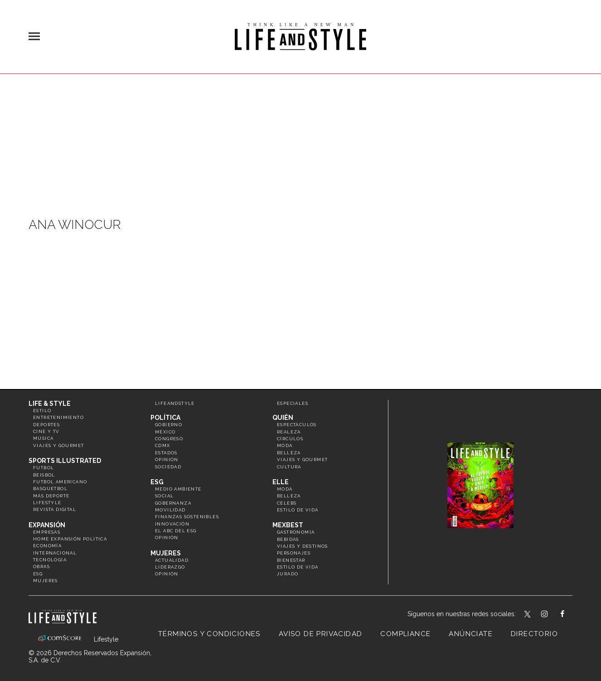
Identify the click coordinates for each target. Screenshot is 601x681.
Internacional (55, 552)
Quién (282, 417)
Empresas (46, 532)
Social (164, 495)
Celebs (286, 503)
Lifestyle (47, 502)
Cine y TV (46, 431)
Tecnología (50, 559)
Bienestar (291, 560)
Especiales (292, 403)
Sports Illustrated (65, 460)
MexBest (287, 525)
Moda (285, 445)
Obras (41, 566)
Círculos (290, 438)
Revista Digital (54, 509)
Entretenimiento (58, 417)
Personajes (293, 552)
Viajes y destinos (302, 546)
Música (43, 438)
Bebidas (288, 539)
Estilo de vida (298, 509)
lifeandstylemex (552, 615)
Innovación (172, 523)
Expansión (47, 525)
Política (165, 417)
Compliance (405, 634)
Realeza (289, 431)
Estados (166, 452)
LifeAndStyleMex (570, 615)
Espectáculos (297, 424)
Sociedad (168, 466)
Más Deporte (51, 495)
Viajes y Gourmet (58, 445)
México (165, 431)
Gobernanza (173, 503)
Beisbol (44, 474)
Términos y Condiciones (209, 634)
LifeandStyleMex (528, 615)
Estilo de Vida (298, 566)
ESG (38, 573)
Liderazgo (170, 566)
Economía (47, 545)
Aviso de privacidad (321, 634)
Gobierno (168, 424)
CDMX (162, 445)
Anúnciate (471, 634)
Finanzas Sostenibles (187, 516)
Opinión (167, 459)
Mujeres (45, 580)
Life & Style (50, 403)
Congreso (169, 438)
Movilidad (170, 509)
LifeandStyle (175, 403)
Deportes (46, 424)
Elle (280, 482)
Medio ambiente (178, 488)
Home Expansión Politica (70, 538)
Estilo (42, 410)
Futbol (43, 467)
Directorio (534, 634)
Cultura (289, 466)
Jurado (287, 573)
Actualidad (172, 560)
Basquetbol (50, 488)
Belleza (289, 452)
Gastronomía (296, 532)
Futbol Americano (60, 481)
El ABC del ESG (176, 530)
